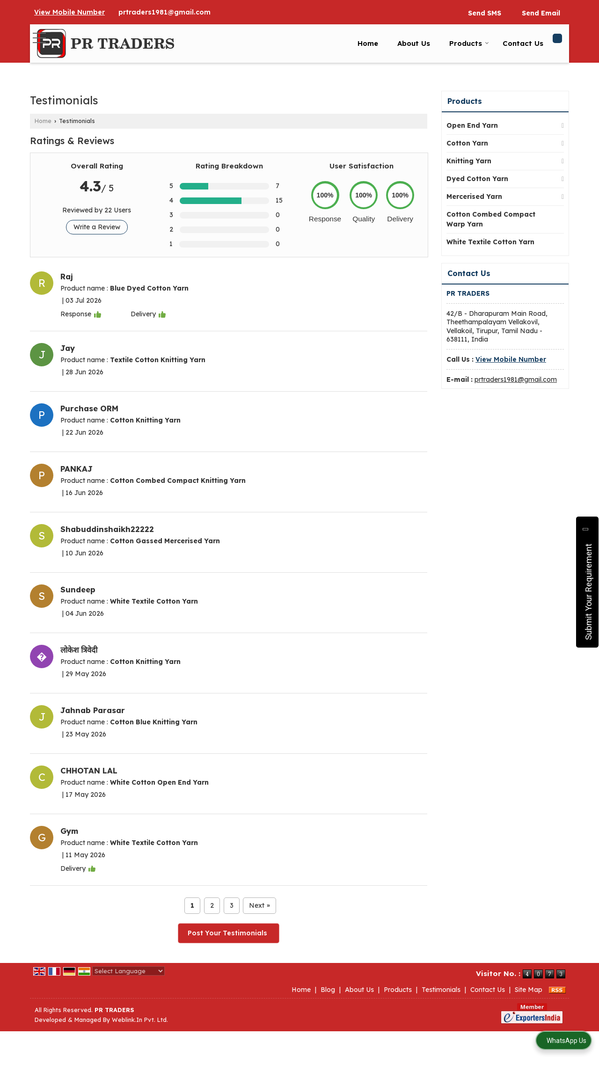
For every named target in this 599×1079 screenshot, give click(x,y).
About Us (413, 43)
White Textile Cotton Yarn (490, 242)
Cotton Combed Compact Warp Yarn (490, 219)
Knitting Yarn (468, 161)
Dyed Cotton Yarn (477, 179)
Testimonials (441, 989)
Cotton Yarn (467, 143)
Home (368, 43)
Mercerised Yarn (474, 196)
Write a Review (96, 227)
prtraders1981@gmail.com (164, 12)
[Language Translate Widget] (128, 971)
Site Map (528, 989)
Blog (328, 989)
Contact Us (523, 43)
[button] (69, 12)
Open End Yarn (472, 125)
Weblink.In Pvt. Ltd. (140, 1019)
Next (259, 906)
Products (469, 43)
